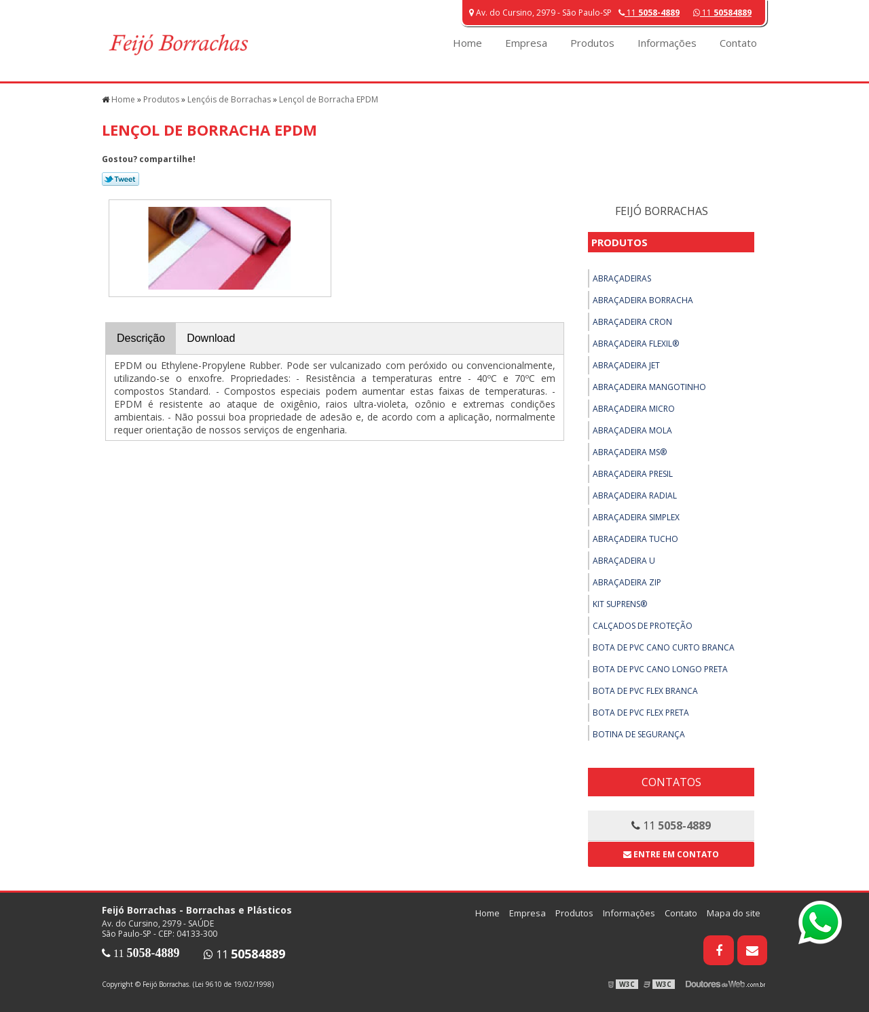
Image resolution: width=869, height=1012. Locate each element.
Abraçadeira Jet (626, 365)
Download (211, 338)
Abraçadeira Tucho (635, 539)
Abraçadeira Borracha (643, 300)
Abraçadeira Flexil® (636, 343)
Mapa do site (733, 913)
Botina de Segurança (639, 734)
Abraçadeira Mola (632, 430)
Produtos (592, 43)
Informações (667, 43)
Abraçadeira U (624, 560)
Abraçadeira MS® (630, 452)
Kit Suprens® (620, 604)
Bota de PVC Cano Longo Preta (660, 669)
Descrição (141, 338)
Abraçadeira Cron (632, 322)
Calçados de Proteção (642, 625)
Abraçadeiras (622, 278)
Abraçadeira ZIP (627, 582)
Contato (738, 43)
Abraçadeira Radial (635, 495)
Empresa (526, 43)
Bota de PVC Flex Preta (641, 712)
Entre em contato (671, 854)
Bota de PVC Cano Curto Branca (664, 647)
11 (722, 12)
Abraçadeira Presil (633, 474)
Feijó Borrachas (661, 210)
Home (467, 43)
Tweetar (120, 179)
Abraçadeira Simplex (636, 517)
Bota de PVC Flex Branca (645, 691)
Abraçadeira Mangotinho (649, 387)
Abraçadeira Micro (634, 408)
